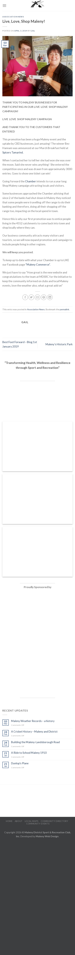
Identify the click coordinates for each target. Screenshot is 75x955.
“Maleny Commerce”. (38, 264)
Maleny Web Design (47, 836)
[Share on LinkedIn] (50, 297)
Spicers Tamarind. (12, 152)
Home (9, 821)
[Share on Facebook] (25, 297)
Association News (13, 16)
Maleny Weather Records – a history (33, 721)
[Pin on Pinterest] (44, 297)
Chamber (30, 181)
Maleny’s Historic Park (59, 344)
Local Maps (32, 821)
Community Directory (54, 821)
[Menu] (4, 5)
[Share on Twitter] (31, 297)
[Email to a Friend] (37, 297)
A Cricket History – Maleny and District (34, 731)
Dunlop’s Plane (20, 763)
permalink (64, 309)
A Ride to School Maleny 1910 (29, 752)
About (19, 821)
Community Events (38, 823)
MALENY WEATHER (37, 801)
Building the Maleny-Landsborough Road (35, 742)
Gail (32, 31)
